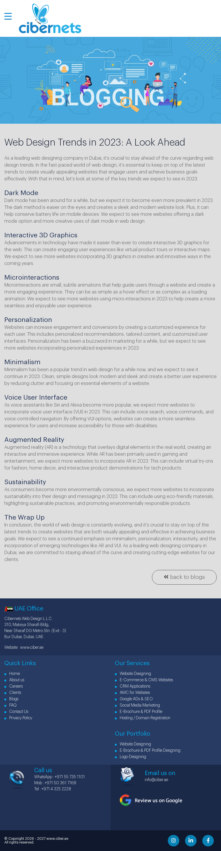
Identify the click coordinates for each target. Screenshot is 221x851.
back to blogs (184, 577)
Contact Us (16, 712)
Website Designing (133, 674)
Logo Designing (130, 757)
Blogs (11, 699)
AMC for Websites (132, 693)
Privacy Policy (18, 718)
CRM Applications (132, 686)
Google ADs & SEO (134, 699)
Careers (13, 686)
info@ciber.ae (156, 780)
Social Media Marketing (137, 705)
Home (12, 674)
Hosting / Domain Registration (142, 718)
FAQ (10, 705)
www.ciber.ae (31, 648)
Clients (12, 693)
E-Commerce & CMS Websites (144, 680)
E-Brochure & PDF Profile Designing (147, 751)
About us (14, 680)
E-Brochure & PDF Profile (138, 712)
